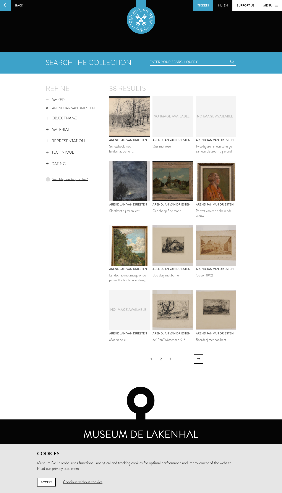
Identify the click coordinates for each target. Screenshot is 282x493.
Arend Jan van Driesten (70, 108)
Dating (56, 164)
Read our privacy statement (58, 468)
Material (58, 129)
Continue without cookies (82, 482)
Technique (60, 152)
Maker (55, 100)
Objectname (61, 118)
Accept (46, 482)
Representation (65, 141)
